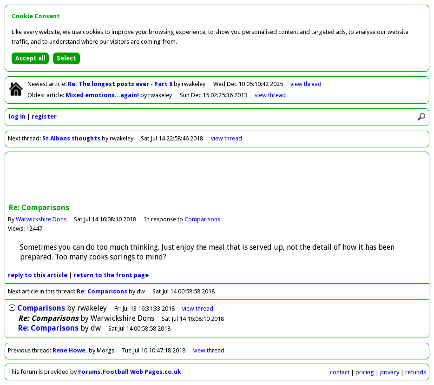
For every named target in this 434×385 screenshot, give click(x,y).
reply (37, 275)
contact (339, 372)
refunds (415, 372)
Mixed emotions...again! (103, 95)
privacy (389, 372)
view (306, 83)
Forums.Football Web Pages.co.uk (129, 371)
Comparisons (202, 219)
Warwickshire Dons (41, 219)
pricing (364, 372)
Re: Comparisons (102, 291)
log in (17, 116)
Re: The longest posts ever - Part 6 (121, 83)
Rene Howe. (70, 350)
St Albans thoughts (71, 138)
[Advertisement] (217, 178)
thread (197, 308)
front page (111, 275)
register (44, 116)
